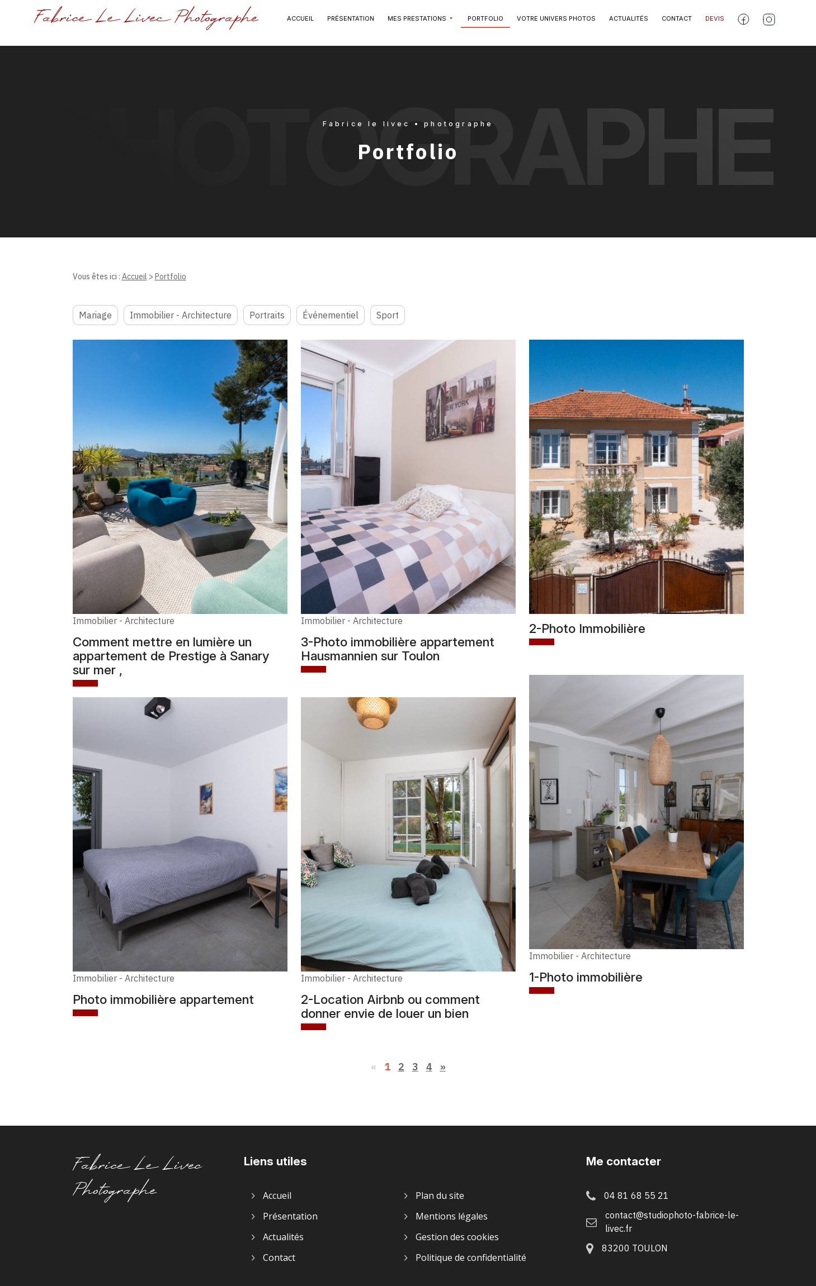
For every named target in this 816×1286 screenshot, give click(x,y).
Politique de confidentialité (471, 1257)
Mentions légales (452, 1216)
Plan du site (440, 1195)
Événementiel (331, 315)
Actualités (628, 23)
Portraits (267, 315)
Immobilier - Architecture (181, 315)
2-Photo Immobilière (587, 628)
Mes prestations (417, 23)
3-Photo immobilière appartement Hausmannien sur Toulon (397, 648)
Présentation (350, 23)
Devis (714, 23)
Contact (677, 23)
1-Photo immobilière (586, 976)
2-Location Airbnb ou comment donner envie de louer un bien (390, 1006)
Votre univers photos (556, 23)
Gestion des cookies (457, 1237)
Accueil (300, 23)
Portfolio (485, 23)
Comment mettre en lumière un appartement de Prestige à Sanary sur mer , (171, 655)
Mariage (95, 315)
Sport (387, 315)
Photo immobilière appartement (163, 999)
